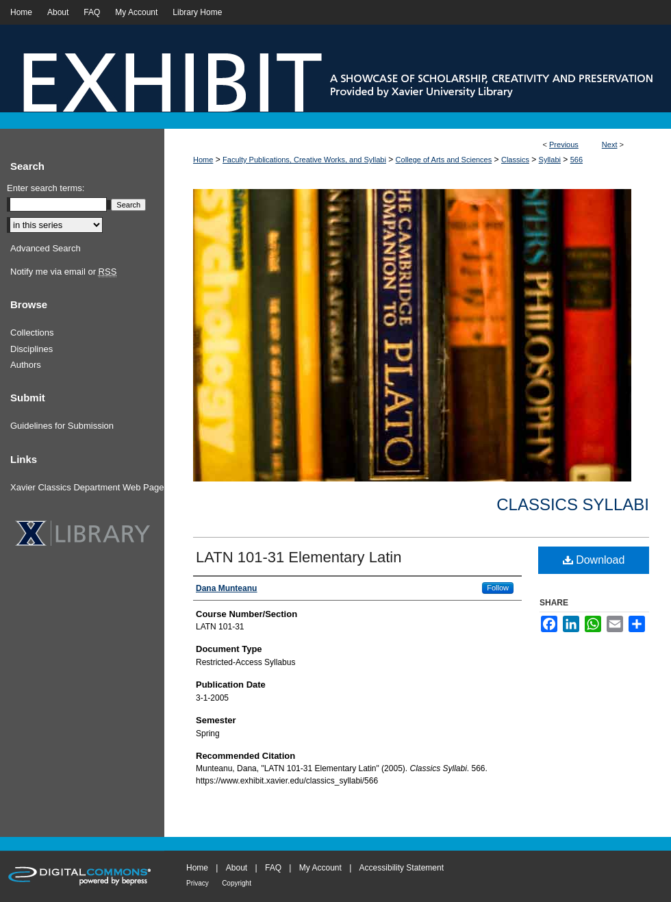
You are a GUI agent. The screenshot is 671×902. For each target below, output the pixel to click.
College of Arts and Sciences (444, 159)
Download (594, 560)
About (236, 868)
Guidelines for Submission (62, 426)
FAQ (273, 868)
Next (610, 144)
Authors (25, 365)
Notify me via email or (63, 271)
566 (576, 159)
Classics (515, 159)
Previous (564, 144)
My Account (320, 868)
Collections (32, 332)
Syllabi (550, 159)
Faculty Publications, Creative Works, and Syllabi (304, 159)
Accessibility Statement (401, 868)
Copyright (236, 883)
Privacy (197, 883)
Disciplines (31, 349)
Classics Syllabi (572, 504)
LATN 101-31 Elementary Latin (298, 557)
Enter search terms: (45, 188)
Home (203, 159)
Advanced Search (45, 248)
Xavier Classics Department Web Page (87, 487)
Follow (498, 588)
